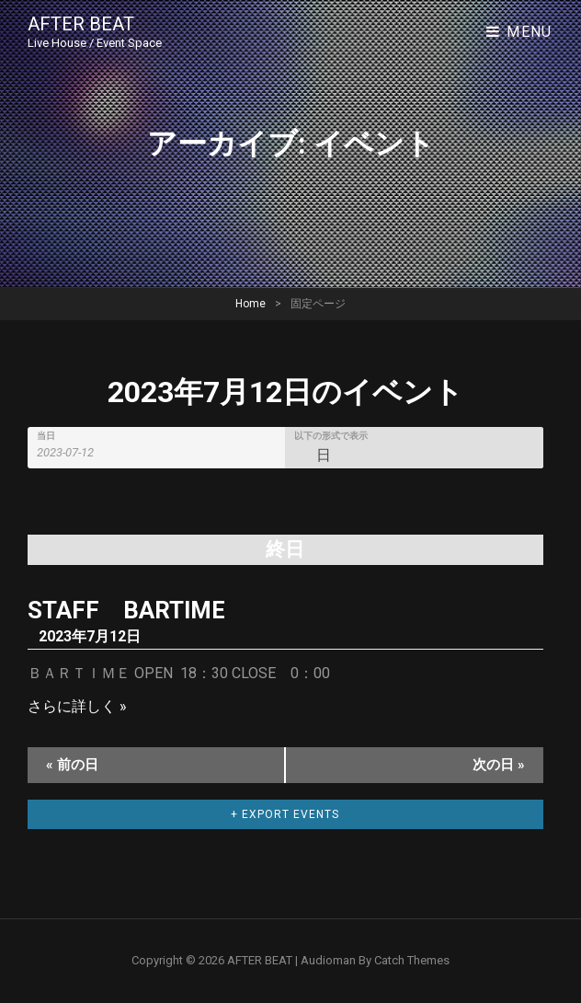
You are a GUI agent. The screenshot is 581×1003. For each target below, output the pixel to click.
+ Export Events (285, 814)
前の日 (72, 764)
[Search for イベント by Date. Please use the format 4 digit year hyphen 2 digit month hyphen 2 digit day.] (76, 452)
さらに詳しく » (77, 706)
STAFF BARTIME (126, 610)
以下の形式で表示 (331, 436)
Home (250, 303)
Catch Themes (412, 960)
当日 (46, 436)
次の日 (499, 764)
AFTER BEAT (81, 24)
